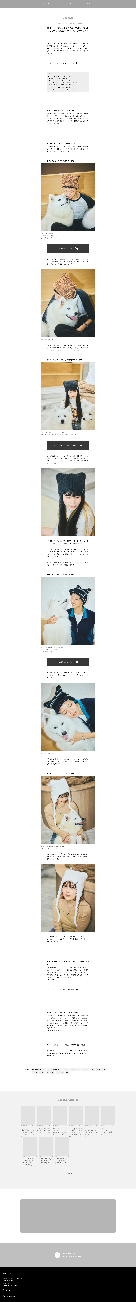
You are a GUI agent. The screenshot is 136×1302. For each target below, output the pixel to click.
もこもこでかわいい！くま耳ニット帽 (60, 87)
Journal (41, 4)
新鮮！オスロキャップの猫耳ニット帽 (60, 85)
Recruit (95, 4)
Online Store (122, 4)
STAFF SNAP (57, 1069)
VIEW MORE (68, 1173)
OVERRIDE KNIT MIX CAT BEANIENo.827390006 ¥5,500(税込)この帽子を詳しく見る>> (51, 236)
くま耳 (92, 1069)
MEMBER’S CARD (8, 1280)
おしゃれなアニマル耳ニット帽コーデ (58, 78)
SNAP (49, 1069)
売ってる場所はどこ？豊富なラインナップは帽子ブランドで (65, 89)
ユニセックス (51, 1072)
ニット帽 (34, 1072)
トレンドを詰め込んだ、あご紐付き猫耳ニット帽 (63, 82)
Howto (65, 4)
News (71, 4)
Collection (49, 4)
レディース (60, 1072)
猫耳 (67, 1072)
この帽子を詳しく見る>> (66, 248)
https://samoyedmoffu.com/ (55, 1030)
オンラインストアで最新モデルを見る (66, 445)
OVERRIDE (6, 1285)
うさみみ (65, 1069)
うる (48, 51)
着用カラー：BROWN (47, 339)
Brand (78, 4)
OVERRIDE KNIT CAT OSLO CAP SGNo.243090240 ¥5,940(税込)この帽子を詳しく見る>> (52, 649)
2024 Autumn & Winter (38, 1069)
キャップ (85, 1069)
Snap (58, 4)
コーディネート (101, 1069)
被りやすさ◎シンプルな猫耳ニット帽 (60, 80)
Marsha (85, 48)
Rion (79, 48)
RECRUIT (12, 1278)
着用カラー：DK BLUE (47, 753)
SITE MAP (19, 1278)
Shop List (86, 4)
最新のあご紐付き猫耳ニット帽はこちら (66, 434)
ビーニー (42, 1072)
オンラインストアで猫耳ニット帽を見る (62, 63)
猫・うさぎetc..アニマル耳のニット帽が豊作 (60, 76)
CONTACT (5, 1278)
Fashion (79, 24)
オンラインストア (76, 1069)
